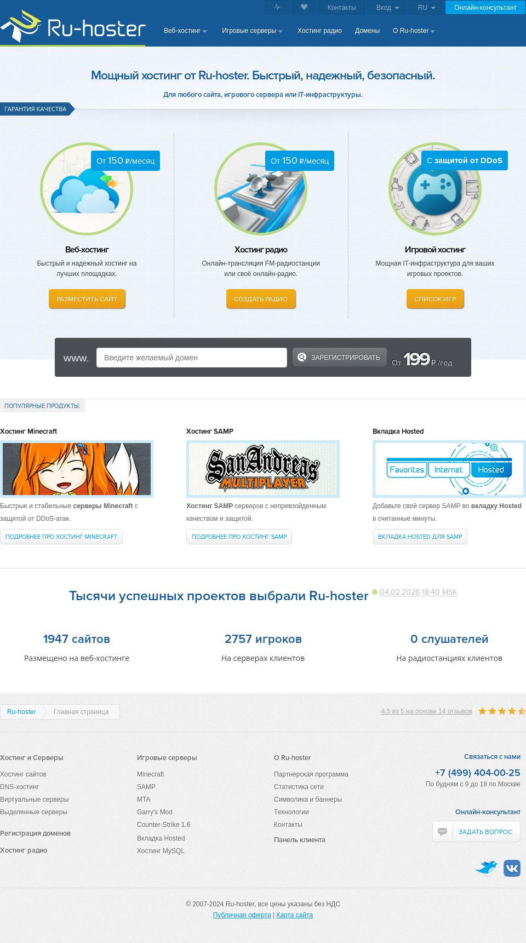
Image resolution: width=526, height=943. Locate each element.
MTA (143, 799)
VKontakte (512, 868)
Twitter (485, 868)
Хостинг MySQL (161, 851)
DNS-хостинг (19, 787)
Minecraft (150, 774)
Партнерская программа (311, 774)
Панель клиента (299, 840)
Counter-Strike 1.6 (163, 825)
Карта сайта (294, 915)
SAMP (146, 787)
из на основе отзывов (426, 711)
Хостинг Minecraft (28, 431)
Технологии (291, 812)
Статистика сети (299, 787)
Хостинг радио (320, 30)
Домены (367, 30)
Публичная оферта (242, 915)
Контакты (342, 8)
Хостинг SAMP (209, 431)
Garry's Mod (155, 812)
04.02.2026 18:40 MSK (418, 591)
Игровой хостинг (435, 249)
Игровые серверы (249, 30)
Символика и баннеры (308, 799)
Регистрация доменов (35, 833)
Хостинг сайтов (23, 774)
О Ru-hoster (410, 30)
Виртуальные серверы (34, 799)
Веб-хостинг (182, 30)
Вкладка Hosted (398, 431)
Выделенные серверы (33, 812)
